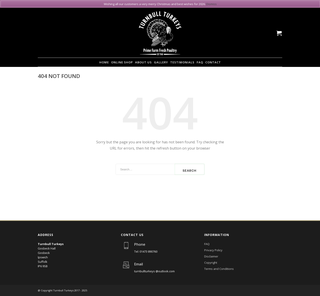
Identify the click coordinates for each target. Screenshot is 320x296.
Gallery (161, 62)
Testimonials (182, 62)
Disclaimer (211, 256)
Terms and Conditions (219, 269)
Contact (213, 62)
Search (189, 170)
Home (104, 62)
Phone (139, 244)
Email (138, 264)
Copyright (210, 263)
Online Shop (122, 62)
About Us (143, 62)
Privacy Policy (213, 250)
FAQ (200, 62)
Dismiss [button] (211, 4)
